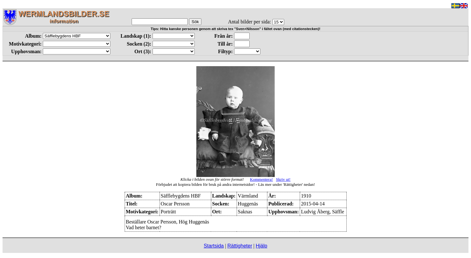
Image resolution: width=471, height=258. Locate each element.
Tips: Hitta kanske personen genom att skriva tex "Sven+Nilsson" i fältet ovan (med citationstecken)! (235, 29)
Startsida (214, 246)
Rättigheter (239, 246)
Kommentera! (261, 179)
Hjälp (261, 246)
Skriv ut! (283, 179)
